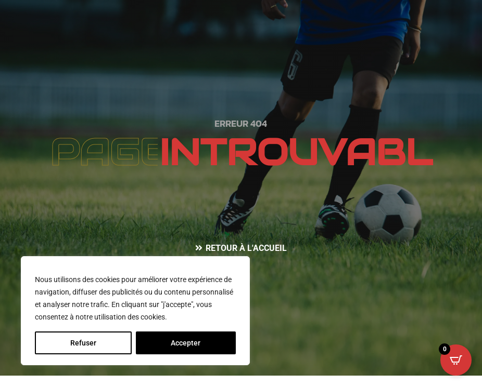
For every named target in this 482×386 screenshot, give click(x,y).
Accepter (185, 343)
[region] (135, 310)
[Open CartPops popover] (456, 360)
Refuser (83, 343)
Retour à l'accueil (246, 248)
